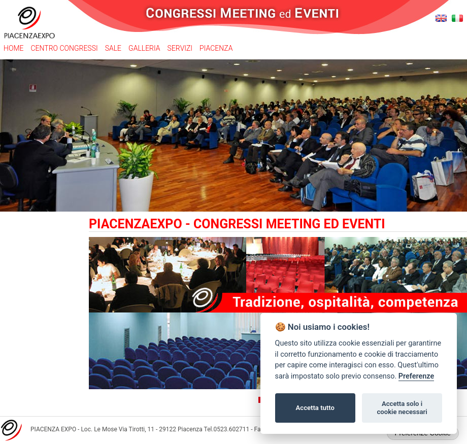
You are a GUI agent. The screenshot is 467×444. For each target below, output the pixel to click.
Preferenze (416, 376)
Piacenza (215, 48)
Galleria (144, 48)
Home (13, 48)
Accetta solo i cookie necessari (402, 408)
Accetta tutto (315, 408)
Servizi (180, 48)
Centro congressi (63, 48)
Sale (113, 48)
